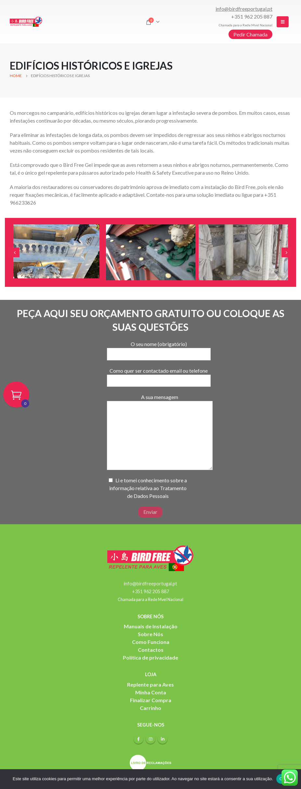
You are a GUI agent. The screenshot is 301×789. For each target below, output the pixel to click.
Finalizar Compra (150, 700)
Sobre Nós (150, 634)
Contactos (151, 650)
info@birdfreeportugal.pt (244, 9)
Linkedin (162, 739)
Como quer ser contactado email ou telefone (159, 375)
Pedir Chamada (250, 34)
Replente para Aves (150, 684)
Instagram (150, 739)
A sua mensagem (160, 416)
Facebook (138, 739)
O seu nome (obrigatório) (159, 348)
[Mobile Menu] (283, 21)
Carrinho (150, 708)
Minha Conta (150, 692)
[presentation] (15, 252)
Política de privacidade (150, 657)
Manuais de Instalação (150, 626)
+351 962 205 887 (251, 16)
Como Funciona (150, 642)
